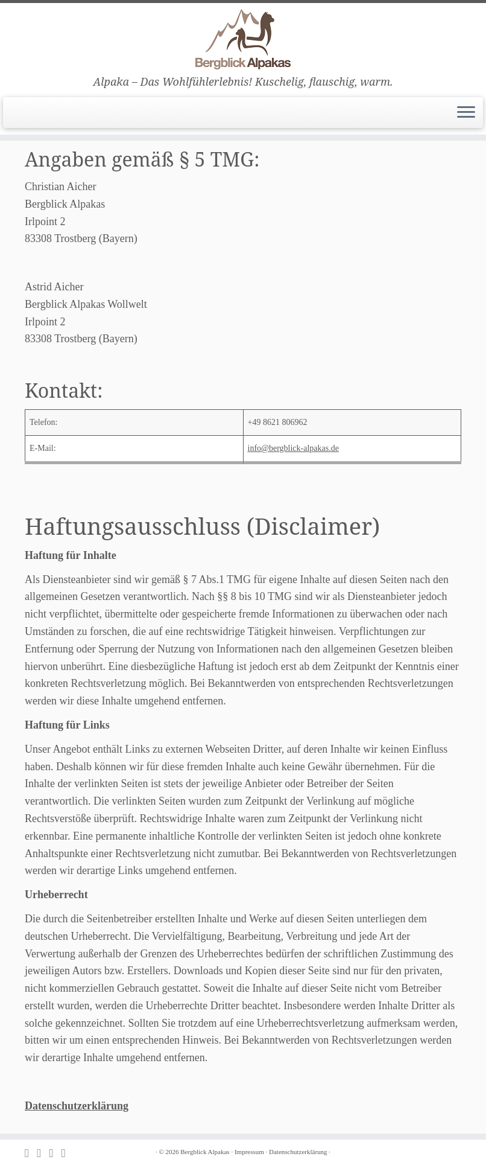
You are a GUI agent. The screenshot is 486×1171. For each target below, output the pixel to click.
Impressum (249, 1151)
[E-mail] (43, 1153)
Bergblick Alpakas (204, 1151)
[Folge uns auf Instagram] (68, 1153)
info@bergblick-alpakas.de (293, 448)
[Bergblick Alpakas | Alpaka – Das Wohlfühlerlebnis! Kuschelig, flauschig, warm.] (243, 39)
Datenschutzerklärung (76, 1106)
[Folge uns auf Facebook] (55, 1153)
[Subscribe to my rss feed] (31, 1153)
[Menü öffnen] (466, 113)
